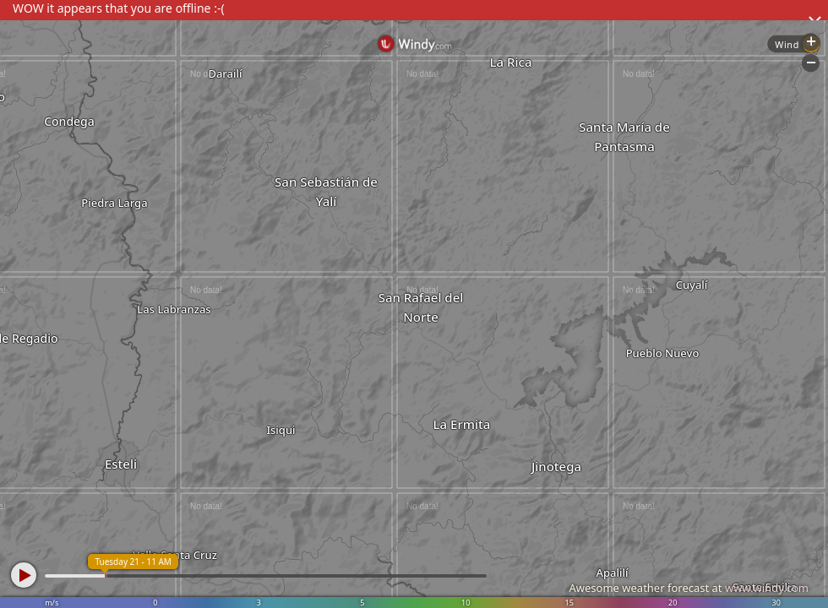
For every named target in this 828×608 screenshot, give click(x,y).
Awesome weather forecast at (689, 587)
